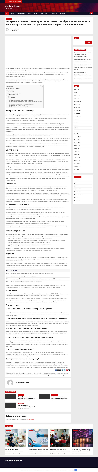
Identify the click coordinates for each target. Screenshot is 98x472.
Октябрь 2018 (77, 163)
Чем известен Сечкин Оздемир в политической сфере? (21, 102)
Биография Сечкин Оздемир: (13, 88)
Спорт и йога (63, 13)
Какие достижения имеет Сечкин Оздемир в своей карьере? (22, 100)
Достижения (10, 90)
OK (75, 470)
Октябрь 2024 (77, 113)
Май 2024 (76, 128)
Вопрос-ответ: (10, 99)
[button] (89, 13)
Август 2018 (76, 169)
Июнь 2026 (76, 89)
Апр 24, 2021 (20, 400)
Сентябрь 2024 (77, 116)
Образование (12, 97)
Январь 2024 (77, 140)
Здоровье (36, 13)
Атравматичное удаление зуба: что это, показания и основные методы (38, 450)
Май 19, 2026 (32, 453)
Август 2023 (77, 151)
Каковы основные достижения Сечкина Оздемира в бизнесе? (22, 104)
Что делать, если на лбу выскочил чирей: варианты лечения (59, 398)
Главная (12, 13)
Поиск (76, 38)
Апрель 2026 (77, 95)
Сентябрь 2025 (77, 110)
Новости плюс (77, 192)
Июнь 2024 (76, 125)
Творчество (11, 91)
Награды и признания (13, 94)
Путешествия (54, 13)
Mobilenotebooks (13, 6)
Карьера (9, 96)
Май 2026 (76, 92)
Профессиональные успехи (15, 93)
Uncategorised (8, 19)
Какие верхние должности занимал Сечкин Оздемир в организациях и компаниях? (26, 101)
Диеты (29, 13)
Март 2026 (76, 98)
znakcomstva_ (60, 400)
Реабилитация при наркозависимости (82, 79)
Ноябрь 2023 (77, 145)
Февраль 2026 (77, 101)
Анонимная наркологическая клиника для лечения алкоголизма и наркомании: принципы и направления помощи (60, 452)
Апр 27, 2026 (54, 453)
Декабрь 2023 (77, 143)
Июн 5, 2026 (9, 453)
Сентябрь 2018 (77, 166)
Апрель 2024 (77, 131)
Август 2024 (77, 119)
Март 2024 (76, 134)
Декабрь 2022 (77, 154)
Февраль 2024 (77, 137)
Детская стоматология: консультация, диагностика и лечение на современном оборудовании (82, 54)
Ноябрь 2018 (77, 160)
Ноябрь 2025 (77, 107)
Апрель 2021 (77, 157)
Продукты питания (21, 13)
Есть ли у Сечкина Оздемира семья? (18, 105)
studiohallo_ (17, 29)
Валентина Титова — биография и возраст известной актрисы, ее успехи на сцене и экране (19, 374)
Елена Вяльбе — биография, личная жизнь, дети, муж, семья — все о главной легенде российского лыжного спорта (51, 374)
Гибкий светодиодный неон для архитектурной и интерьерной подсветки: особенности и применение (83, 74)
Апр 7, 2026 (76, 453)
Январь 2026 (77, 104)
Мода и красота (44, 13)
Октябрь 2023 (77, 148)
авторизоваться (30, 419)
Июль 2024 (76, 122)
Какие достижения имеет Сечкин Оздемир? (19, 106)
